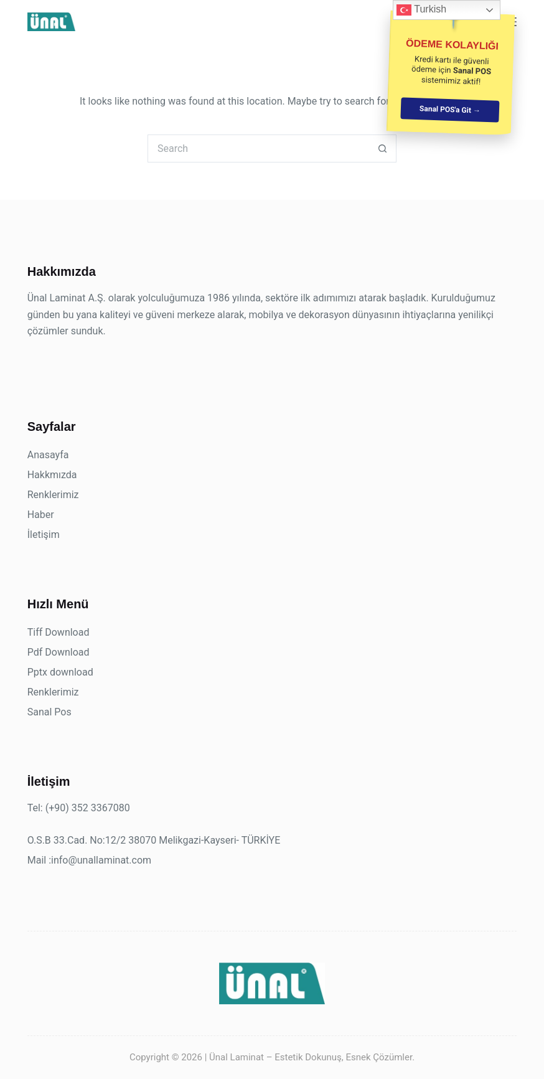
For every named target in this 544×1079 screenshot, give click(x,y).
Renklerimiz (53, 495)
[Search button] (382, 148)
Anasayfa (48, 455)
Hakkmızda (52, 475)
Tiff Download (58, 632)
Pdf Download (58, 652)
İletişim (43, 534)
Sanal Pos (49, 712)
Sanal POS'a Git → (450, 109)
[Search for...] (258, 148)
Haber (40, 515)
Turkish (421, 9)
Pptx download (60, 672)
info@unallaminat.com (101, 860)
